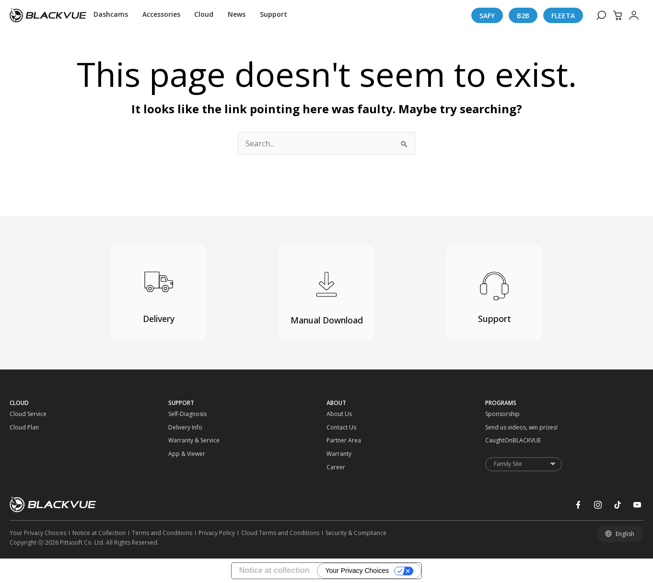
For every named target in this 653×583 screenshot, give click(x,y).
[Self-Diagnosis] (188, 414)
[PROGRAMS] (564, 403)
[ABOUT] (405, 403)
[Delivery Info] (188, 427)
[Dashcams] (111, 15)
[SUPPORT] (247, 403)
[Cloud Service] (29, 414)
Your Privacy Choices (357, 570)
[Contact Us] (346, 427)
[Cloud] (203, 15)
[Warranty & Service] (188, 440)
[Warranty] (346, 454)
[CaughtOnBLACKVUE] (505, 440)
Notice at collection (274, 570)
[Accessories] (161, 15)
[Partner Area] (346, 440)
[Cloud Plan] (29, 427)
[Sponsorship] (505, 414)
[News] (236, 15)
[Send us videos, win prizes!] (505, 427)
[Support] (273, 15)
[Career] (346, 467)
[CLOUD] (89, 403)
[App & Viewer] (188, 454)
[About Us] (346, 414)
